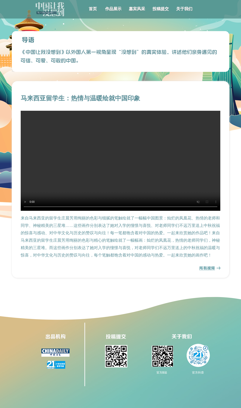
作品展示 (113, 8)
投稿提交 (160, 8)
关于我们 (184, 8)
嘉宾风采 (137, 8)
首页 (93, 8)
